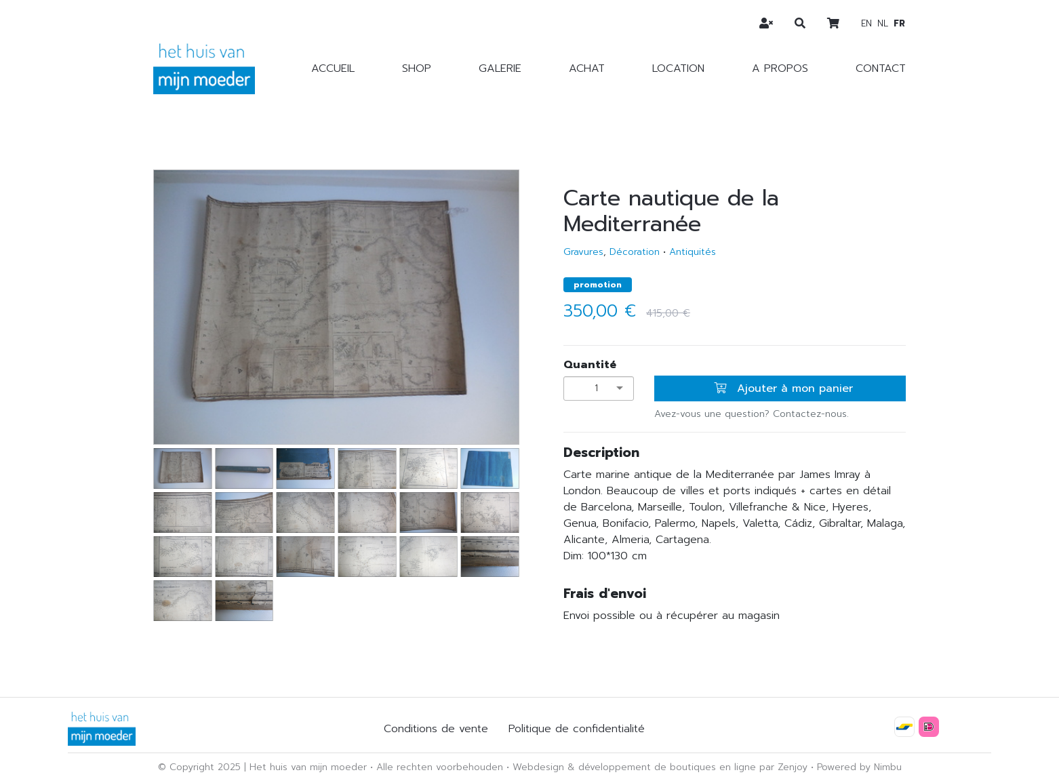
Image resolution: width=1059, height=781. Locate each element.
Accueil (333, 68)
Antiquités (692, 252)
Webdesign (538, 767)
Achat (587, 68)
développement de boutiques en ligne (667, 767)
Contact (881, 68)
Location (678, 68)
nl (882, 23)
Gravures (583, 252)
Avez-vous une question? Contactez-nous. (751, 414)
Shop (416, 68)
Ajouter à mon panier (783, 388)
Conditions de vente (436, 729)
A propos (780, 68)
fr (899, 23)
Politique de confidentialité (576, 729)
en (866, 23)
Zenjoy (792, 767)
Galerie (500, 68)
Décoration (635, 252)
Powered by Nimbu (859, 767)
